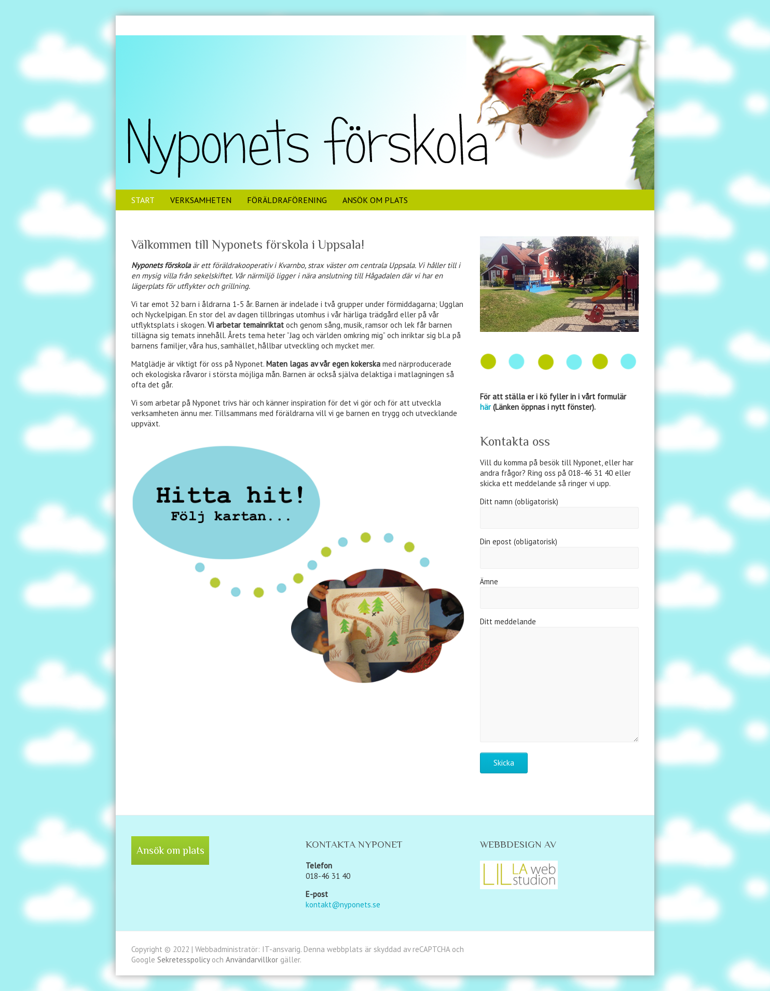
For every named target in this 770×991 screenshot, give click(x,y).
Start (143, 200)
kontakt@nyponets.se (343, 904)
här (485, 407)
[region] (559, 284)
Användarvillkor (253, 960)
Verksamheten (200, 200)
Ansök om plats (375, 200)
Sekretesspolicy (184, 960)
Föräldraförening (287, 200)
